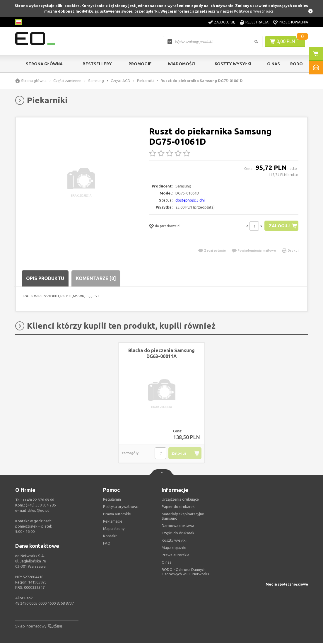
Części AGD (120, 81)
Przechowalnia (293, 22)
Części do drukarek (178, 533)
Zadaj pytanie (215, 250)
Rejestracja (257, 22)
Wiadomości (181, 64)
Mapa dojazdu (174, 547)
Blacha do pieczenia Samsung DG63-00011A (161, 353)
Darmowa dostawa (178, 525)
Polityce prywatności (253, 11)
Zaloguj (279, 225)
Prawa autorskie (175, 555)
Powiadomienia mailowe (256, 250)
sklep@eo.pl (38, 510)
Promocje (140, 64)
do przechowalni (167, 226)
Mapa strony (113, 528)
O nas (166, 562)
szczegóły (130, 453)
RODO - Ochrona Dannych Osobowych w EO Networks (185, 571)
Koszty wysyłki (233, 64)
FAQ (106, 543)
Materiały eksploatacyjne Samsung (183, 516)
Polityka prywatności (121, 506)
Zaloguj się (224, 22)
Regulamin (112, 499)
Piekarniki (145, 81)
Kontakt (110, 536)
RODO (296, 64)
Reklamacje (112, 521)
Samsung (96, 81)
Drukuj (293, 250)
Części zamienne (67, 81)
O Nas (273, 64)
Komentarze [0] (96, 278)
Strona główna (44, 64)
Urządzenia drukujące (180, 499)
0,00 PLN (285, 41)
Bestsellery (97, 64)
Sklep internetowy (30, 626)
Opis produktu (45, 278)
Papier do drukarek (178, 506)
